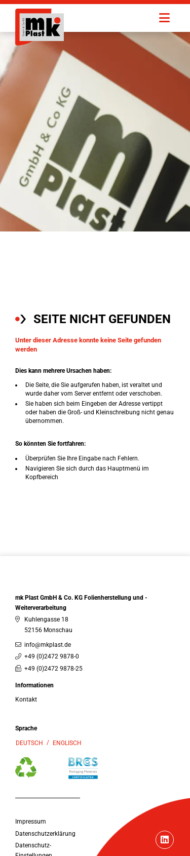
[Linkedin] (165, 840)
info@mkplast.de (47, 644)
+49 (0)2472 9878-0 (51, 656)
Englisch (67, 743)
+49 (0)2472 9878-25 (53, 668)
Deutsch (29, 743)
